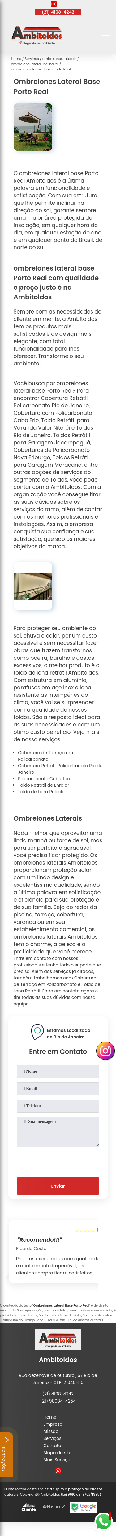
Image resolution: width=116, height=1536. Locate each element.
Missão (50, 1431)
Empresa (52, 1424)
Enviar (58, 1186)
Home (49, 1417)
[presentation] (58, 1161)
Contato (52, 1445)
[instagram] (54, 5)
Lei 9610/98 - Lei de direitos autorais (75, 1320)
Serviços (52, 1438)
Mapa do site (57, 1453)
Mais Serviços (57, 1460)
